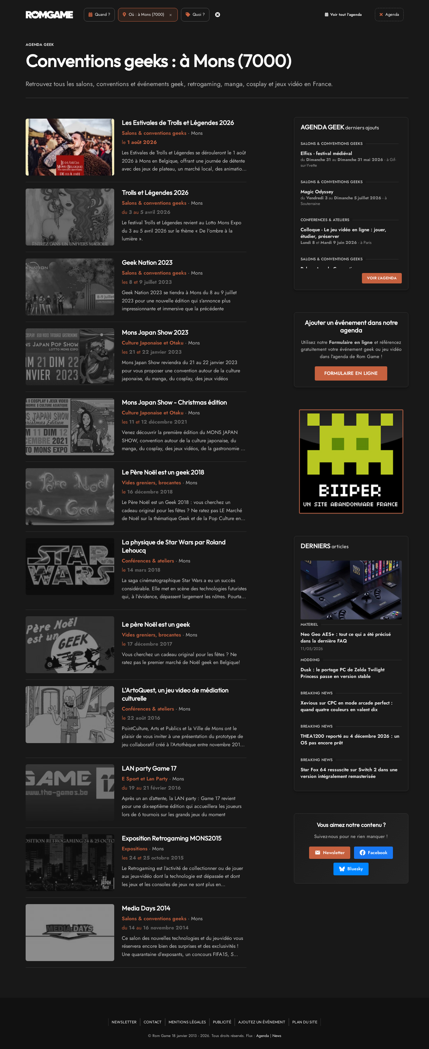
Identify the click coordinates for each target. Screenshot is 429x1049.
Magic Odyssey (317, 191)
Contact (153, 1022)
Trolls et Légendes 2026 (155, 192)
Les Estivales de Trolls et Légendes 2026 (178, 123)
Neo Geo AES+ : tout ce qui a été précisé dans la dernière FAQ (346, 637)
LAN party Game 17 (149, 768)
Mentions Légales (187, 1022)
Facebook (373, 852)
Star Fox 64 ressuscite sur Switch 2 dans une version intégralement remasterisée (349, 773)
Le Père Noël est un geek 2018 (163, 472)
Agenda (262, 1036)
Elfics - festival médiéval (326, 153)
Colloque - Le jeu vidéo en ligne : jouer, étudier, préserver (343, 233)
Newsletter (330, 852)
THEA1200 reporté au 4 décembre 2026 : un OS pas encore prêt (350, 739)
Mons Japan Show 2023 (155, 332)
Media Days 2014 (146, 908)
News (276, 1036)
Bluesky (351, 869)
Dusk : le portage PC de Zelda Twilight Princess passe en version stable (342, 673)
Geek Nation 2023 (147, 262)
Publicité (222, 1022)
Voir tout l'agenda (343, 14)
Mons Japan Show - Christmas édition (174, 402)
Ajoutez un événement (261, 1022)
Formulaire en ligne (351, 373)
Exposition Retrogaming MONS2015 (171, 838)
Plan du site (304, 1022)
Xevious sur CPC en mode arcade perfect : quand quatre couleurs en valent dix (347, 706)
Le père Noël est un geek (156, 624)
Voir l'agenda (382, 278)
